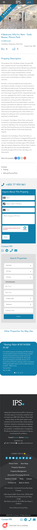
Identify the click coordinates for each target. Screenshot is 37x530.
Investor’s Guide (11, 479)
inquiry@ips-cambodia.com (24, 443)
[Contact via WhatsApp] (2, 250)
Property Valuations (18, 467)
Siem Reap (11, 419)
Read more (13, 366)
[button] (3, 2)
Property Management (18, 471)
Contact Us (12, 483)
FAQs (21, 479)
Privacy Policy (24, 508)
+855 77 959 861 (13, 184)
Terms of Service (14, 508)
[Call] (11, 250)
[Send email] (15, 250)
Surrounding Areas (9, 282)
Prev (2, 17)
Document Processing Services (18, 475)
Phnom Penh (29, 417)
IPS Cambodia (8, 488)
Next (34, 17)
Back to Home (24, 483)
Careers (29, 479)
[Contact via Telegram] (6, 250)
